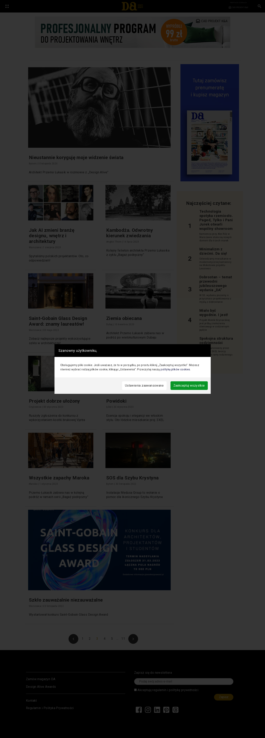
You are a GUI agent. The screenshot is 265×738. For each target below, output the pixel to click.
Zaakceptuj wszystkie (189, 385)
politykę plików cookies (175, 369)
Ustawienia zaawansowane (144, 385)
